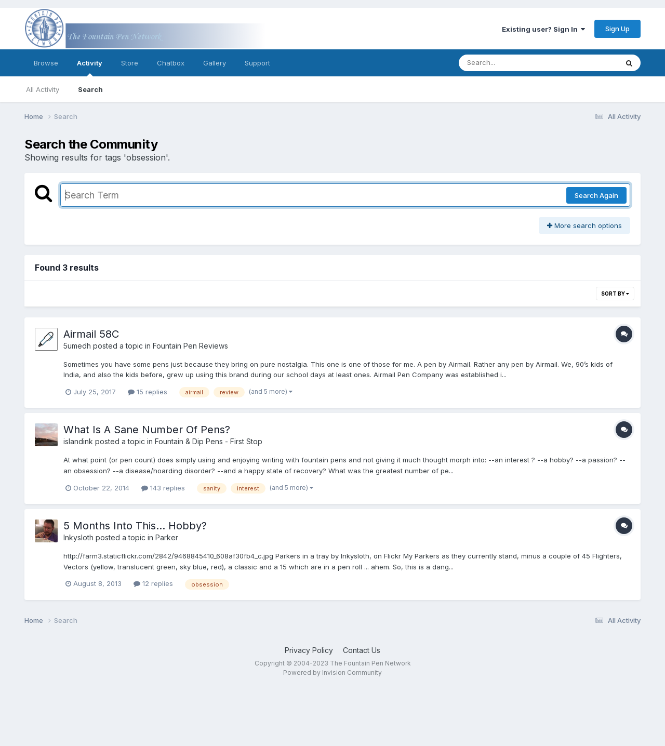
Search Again (596, 195)
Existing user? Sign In (543, 29)
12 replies (153, 583)
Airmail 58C (91, 334)
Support (257, 63)
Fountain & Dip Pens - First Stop (208, 441)
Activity (89, 67)
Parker (166, 537)
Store (129, 63)
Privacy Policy (309, 650)
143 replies (163, 488)
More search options (584, 225)
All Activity (42, 89)
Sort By (615, 293)
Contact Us (361, 650)
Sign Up (617, 28)
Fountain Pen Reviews (190, 345)
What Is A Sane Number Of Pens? (146, 429)
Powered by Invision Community (332, 672)
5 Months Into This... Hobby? (135, 525)
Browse (46, 63)
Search (90, 89)
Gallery (214, 63)
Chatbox (170, 63)
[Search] (510, 63)
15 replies (147, 392)
